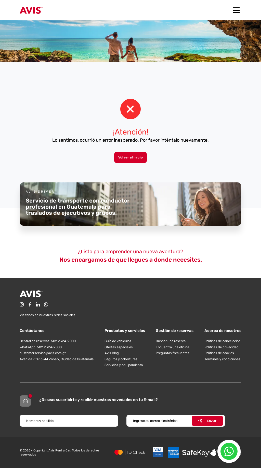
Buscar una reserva (171, 341)
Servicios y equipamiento (124, 365)
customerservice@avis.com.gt (43, 353)
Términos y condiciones (222, 359)
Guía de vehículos (118, 341)
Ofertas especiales (119, 347)
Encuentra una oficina (172, 347)
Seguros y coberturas (121, 359)
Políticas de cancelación (222, 341)
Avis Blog (112, 353)
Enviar (207, 421)
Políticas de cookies (219, 353)
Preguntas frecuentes (172, 353)
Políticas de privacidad (221, 347)
